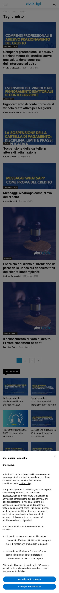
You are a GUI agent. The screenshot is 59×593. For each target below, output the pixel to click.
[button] (54, 456)
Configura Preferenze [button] (29, 586)
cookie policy (25, 483)
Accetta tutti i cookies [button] (29, 579)
